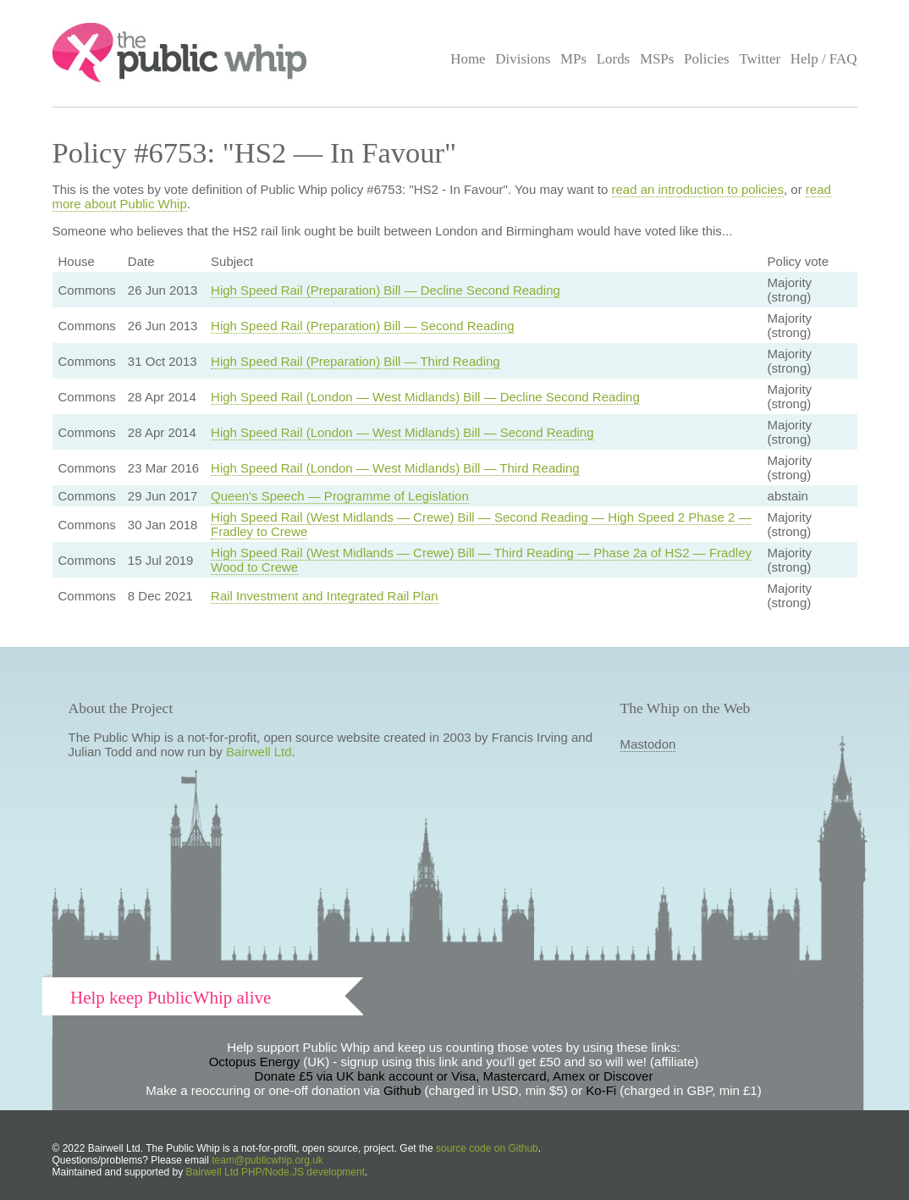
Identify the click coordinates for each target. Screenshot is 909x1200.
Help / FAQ (824, 59)
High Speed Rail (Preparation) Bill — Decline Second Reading (385, 290)
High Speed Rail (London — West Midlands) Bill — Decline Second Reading (425, 397)
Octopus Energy (254, 1061)
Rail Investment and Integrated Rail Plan (324, 596)
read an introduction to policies (698, 189)
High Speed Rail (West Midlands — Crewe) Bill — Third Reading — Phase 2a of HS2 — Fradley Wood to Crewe (481, 559)
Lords (614, 59)
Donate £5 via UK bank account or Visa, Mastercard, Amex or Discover (454, 1076)
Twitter (759, 59)
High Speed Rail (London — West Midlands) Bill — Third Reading (395, 468)
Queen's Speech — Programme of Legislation (340, 496)
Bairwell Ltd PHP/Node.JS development (275, 1172)
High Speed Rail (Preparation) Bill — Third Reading (355, 361)
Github (402, 1090)
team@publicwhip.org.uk (267, 1160)
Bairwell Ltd (259, 751)
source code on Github (487, 1148)
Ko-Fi (601, 1090)
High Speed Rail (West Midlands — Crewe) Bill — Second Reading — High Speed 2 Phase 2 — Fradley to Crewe (481, 524)
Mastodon (648, 744)
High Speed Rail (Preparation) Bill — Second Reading (363, 325)
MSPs (657, 59)
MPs (573, 59)
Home (467, 59)
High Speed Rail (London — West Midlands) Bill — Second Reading (402, 432)
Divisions (522, 59)
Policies (707, 59)
